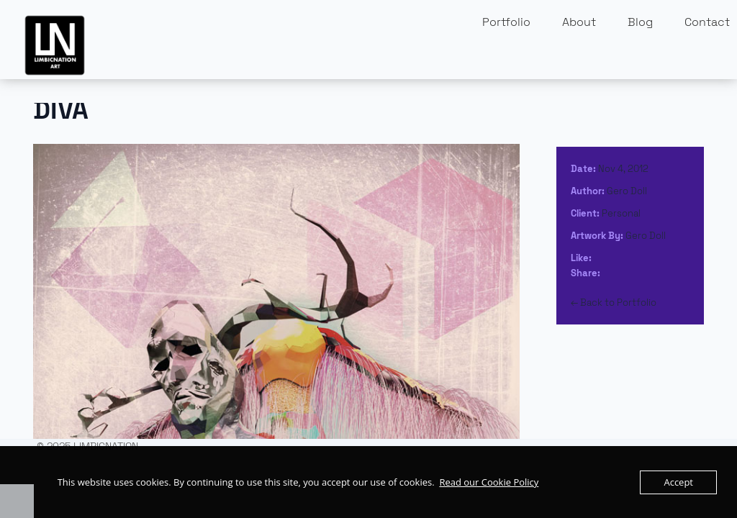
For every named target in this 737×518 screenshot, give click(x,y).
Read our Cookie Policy (488, 482)
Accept (678, 482)
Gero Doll (627, 191)
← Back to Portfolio (613, 302)
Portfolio (506, 21)
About (579, 21)
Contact (707, 21)
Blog (640, 21)
